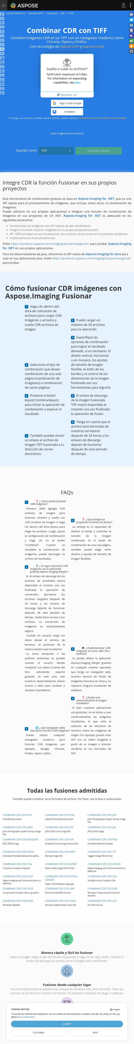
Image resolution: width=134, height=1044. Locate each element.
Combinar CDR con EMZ (102, 888)
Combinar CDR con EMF (60, 888)
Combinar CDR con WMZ (60, 900)
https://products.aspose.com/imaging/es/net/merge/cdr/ (50, 244)
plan (77, 82)
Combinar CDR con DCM (18, 876)
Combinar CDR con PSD (60, 815)
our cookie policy (27, 1017)
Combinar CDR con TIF (102, 851)
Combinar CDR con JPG (102, 815)
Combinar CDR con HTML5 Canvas (61, 878)
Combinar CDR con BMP (60, 851)
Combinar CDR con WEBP (61, 864)
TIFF (56, 151)
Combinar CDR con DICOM (104, 864)
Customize (38, 1033)
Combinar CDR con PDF (17, 815)
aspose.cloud (93, 46)
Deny (95, 1033)
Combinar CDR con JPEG (18, 827)
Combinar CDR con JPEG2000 (20, 839)
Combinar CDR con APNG (18, 851)
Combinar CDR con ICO (102, 900)
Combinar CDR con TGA (17, 864)
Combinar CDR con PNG (102, 839)
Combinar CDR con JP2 (59, 827)
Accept (67, 1024)
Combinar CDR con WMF (18, 900)
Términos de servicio (89, 118)
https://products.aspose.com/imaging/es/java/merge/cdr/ (91, 258)
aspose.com (69, 46)
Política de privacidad (114, 118)
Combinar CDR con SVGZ (18, 888)
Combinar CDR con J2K (102, 827)
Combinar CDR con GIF (59, 839)
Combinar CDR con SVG (102, 876)
